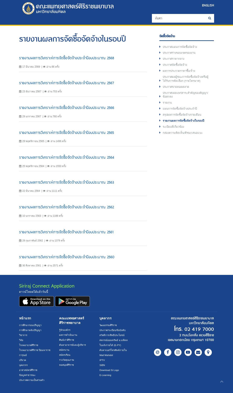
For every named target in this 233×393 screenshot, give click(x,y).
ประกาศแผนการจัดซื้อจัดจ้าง (181, 47)
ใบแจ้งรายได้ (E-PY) (110, 345)
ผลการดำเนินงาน (68, 335)
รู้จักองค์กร (65, 330)
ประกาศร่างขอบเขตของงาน (181, 53)
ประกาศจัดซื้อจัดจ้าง (176, 66)
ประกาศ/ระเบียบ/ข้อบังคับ (113, 330)
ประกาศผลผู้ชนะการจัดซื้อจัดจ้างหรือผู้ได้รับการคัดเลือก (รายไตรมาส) (186, 80)
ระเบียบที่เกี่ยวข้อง (174, 130)
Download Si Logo (109, 370)
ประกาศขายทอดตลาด (177, 88)
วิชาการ (23, 335)
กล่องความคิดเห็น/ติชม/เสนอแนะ (184, 136)
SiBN (102, 365)
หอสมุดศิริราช (67, 364)
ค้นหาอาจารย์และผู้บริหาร (73, 345)
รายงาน (168, 105)
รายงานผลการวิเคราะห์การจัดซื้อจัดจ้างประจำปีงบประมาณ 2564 (66, 157)
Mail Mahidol (106, 355)
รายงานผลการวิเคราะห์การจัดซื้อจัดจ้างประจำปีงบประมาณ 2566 (66, 107)
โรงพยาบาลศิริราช (29, 345)
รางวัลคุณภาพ (67, 359)
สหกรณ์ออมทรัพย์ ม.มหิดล (113, 340)
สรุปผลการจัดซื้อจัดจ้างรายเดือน (183, 118)
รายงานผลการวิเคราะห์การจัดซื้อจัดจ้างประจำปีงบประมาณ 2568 (66, 58)
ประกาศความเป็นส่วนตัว (32, 380)
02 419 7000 (198, 329)
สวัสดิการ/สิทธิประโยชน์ (112, 335)
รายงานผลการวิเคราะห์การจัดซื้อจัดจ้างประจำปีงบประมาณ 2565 (66, 132)
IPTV (102, 360)
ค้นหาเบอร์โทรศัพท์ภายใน (113, 350)
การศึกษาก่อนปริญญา (31, 325)
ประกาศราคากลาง (175, 59)
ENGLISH (207, 5)
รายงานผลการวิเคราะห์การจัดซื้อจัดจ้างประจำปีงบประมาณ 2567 (66, 83)
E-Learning (105, 375)
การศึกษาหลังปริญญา (31, 330)
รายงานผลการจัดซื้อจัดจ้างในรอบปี (185, 124)
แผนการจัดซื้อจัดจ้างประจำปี (181, 111)
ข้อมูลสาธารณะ (28, 375)
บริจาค (23, 360)
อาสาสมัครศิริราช (29, 370)
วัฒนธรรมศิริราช (108, 325)
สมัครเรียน (65, 354)
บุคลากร (23, 365)
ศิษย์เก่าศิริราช (67, 340)
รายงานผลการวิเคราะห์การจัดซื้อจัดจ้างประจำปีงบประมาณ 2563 (66, 182)
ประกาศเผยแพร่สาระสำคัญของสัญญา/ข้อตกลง (183, 97)
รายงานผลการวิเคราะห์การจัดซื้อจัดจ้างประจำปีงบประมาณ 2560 (66, 257)
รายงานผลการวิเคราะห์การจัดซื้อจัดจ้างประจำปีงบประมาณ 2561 (66, 232)
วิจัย (21, 340)
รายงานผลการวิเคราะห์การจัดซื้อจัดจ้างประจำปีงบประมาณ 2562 (66, 207)
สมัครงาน (64, 350)
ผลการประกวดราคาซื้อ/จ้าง (180, 72)
